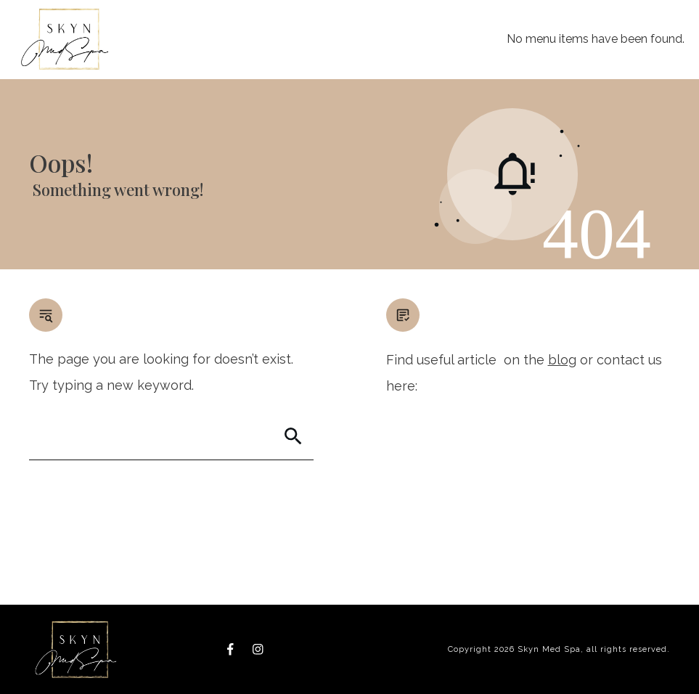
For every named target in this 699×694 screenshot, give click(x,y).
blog (562, 359)
